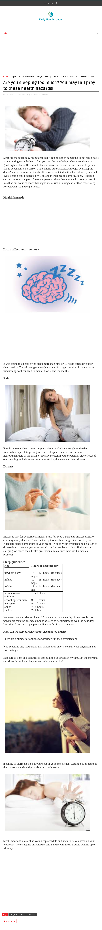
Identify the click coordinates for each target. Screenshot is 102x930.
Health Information (26, 76)
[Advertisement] (51, 55)
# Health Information (27, 914)
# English (13, 914)
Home (5, 76)
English (13, 76)
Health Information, (41, 94)
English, (30, 94)
